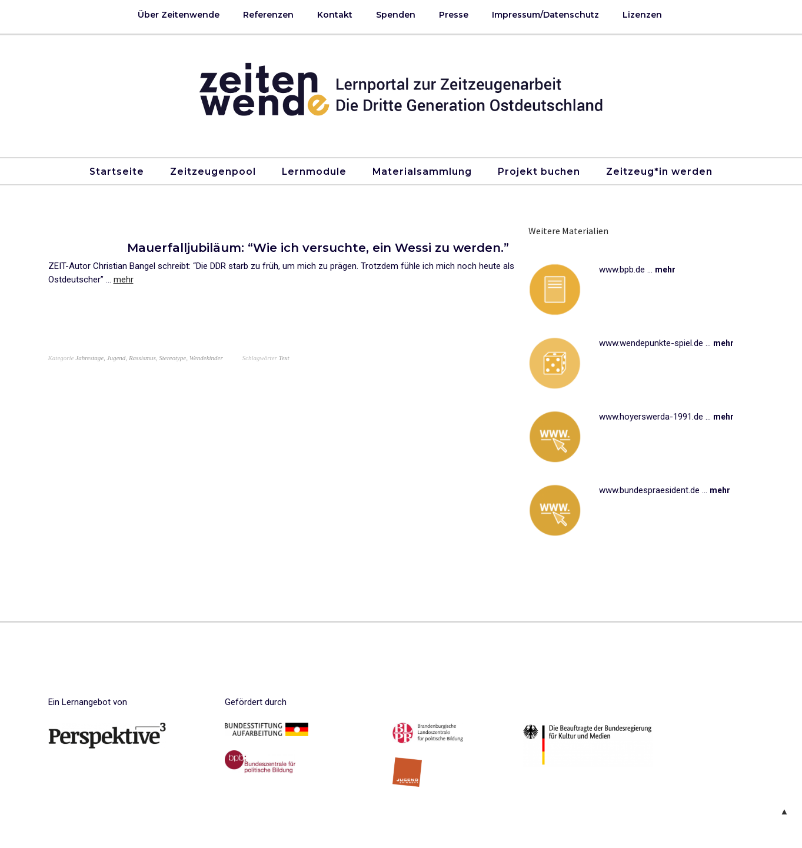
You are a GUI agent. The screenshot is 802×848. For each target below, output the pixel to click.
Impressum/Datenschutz (545, 14)
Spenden (395, 14)
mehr (124, 279)
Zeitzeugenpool (213, 171)
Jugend (116, 357)
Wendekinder (206, 357)
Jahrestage (89, 357)
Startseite (116, 171)
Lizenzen (642, 14)
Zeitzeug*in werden (659, 171)
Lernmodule (314, 171)
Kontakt (334, 14)
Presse (453, 14)
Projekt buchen (539, 171)
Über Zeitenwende (178, 14)
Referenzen (268, 14)
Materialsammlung (422, 171)
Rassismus (142, 357)
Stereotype (172, 357)
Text (284, 357)
